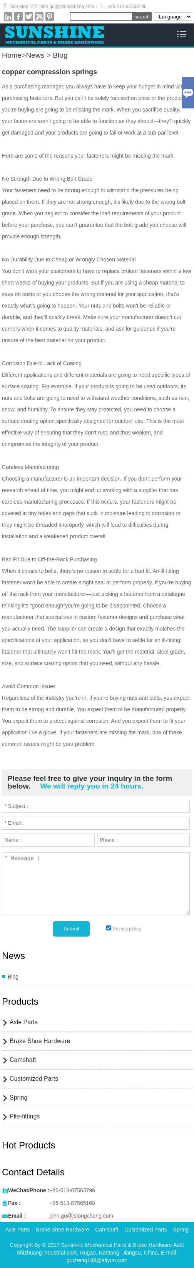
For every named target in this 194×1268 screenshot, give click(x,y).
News (35, 55)
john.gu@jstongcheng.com (66, 6)
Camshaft (23, 1060)
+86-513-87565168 (72, 1203)
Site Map (19, 6)
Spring (18, 1097)
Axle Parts (24, 1022)
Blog (60, 55)
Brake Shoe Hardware (40, 1041)
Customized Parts (34, 1078)
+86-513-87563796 (127, 6)
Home (12, 55)
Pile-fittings (25, 1116)
